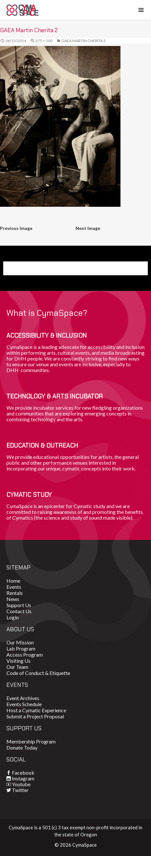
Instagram (23, 778)
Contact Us (18, 611)
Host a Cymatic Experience (36, 710)
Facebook (23, 772)
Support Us (18, 605)
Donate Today (22, 747)
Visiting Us (18, 661)
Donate (22, 268)
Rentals (14, 593)
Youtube (21, 784)
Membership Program (31, 741)
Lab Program (20, 648)
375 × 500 (43, 40)
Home (13, 581)
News (12, 599)
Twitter (20, 790)
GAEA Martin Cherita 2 (83, 40)
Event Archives (22, 698)
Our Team (17, 667)
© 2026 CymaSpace (76, 845)
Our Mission (20, 642)
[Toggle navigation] (141, 10)
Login (12, 617)
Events (13, 587)
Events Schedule (24, 704)
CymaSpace (22, 10)
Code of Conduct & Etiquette (38, 673)
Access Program (24, 654)
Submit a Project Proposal (35, 716)
